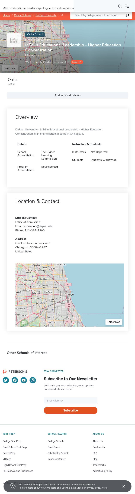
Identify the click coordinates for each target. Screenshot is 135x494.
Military (7, 459)
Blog (95, 459)
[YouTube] (24, 380)
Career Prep (9, 453)
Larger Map (10, 68)
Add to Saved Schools (68, 95)
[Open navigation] (127, 6)
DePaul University (46, 15)
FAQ (95, 453)
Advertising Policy (102, 471)
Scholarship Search (58, 453)
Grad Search (54, 447)
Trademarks (99, 465)
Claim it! (76, 62)
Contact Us (99, 447)
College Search (56, 441)
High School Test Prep (14, 465)
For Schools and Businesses (18, 471)
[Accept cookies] (121, 486)
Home (6, 15)
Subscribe (70, 410)
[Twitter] (6, 380)
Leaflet (94, 22)
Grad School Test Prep (15, 447)
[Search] (120, 6)
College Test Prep (12, 441)
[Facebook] (15, 380)
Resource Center (57, 459)
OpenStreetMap (111, 22)
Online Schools (22, 15)
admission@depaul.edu (38, 226)
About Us (98, 441)
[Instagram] (33, 380)
